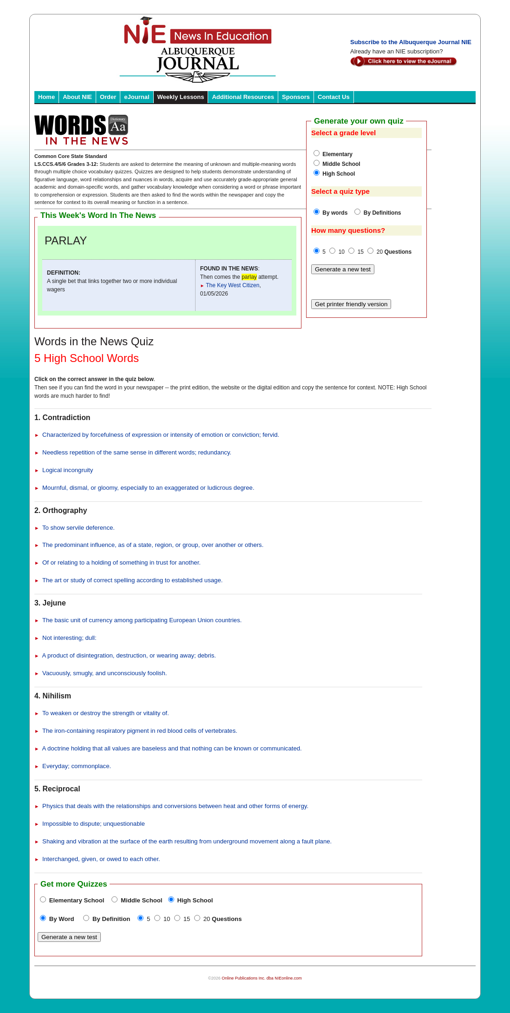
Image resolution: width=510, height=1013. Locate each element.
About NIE (77, 96)
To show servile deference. (74, 527)
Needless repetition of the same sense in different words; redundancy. (132, 452)
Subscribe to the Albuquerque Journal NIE (410, 42)
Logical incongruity (63, 470)
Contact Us (334, 96)
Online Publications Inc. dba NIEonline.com (262, 978)
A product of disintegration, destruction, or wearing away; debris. (125, 655)
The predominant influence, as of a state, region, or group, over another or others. (148, 544)
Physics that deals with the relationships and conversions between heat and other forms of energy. (171, 806)
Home (46, 96)
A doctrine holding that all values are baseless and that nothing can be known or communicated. (168, 748)
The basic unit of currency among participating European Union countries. (138, 620)
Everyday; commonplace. (72, 766)
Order (108, 96)
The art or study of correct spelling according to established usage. (128, 580)
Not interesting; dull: (65, 637)
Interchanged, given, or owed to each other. (97, 858)
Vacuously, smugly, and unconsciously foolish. (100, 673)
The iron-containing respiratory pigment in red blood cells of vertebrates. (135, 730)
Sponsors (296, 96)
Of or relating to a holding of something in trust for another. (117, 562)
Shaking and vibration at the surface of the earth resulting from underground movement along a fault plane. (183, 841)
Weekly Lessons (180, 96)
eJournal (136, 96)
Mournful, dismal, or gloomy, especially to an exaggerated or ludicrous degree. (144, 487)
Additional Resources (243, 96)
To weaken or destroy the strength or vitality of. (101, 713)
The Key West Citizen (230, 285)
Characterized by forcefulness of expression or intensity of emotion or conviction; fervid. (156, 434)
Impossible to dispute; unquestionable (89, 823)
